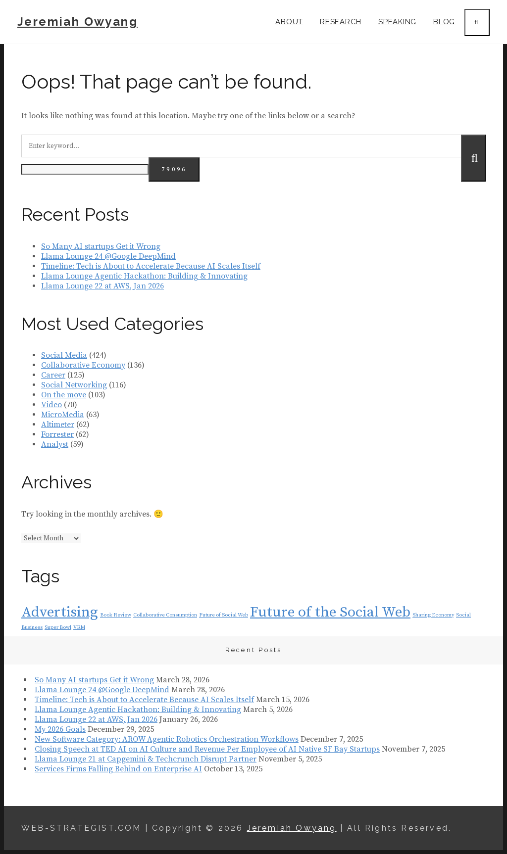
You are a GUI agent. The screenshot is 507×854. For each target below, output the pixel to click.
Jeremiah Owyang (77, 21)
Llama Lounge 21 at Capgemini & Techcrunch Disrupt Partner (145, 759)
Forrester (57, 434)
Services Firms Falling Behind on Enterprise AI (118, 769)
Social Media (64, 355)
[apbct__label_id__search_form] (85, 169)
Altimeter (57, 424)
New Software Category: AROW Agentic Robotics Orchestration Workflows (167, 739)
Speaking (397, 21)
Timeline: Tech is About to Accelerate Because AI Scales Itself (150, 266)
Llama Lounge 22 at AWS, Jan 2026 (102, 286)
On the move (63, 395)
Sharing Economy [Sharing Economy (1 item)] (433, 615)
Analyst (54, 444)
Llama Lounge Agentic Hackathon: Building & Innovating (144, 276)
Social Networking (74, 385)
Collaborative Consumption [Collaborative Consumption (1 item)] (165, 615)
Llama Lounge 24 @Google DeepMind (108, 256)
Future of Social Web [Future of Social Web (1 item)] (223, 615)
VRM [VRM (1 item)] (79, 627)
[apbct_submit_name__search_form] (174, 169)
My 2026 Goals (60, 729)
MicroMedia (62, 415)
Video (51, 405)
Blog (444, 21)
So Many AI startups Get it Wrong (100, 246)
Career (53, 375)
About (289, 21)
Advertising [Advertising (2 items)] (59, 612)
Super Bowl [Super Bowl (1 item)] (58, 627)
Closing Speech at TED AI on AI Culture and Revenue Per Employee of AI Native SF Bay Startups (207, 749)
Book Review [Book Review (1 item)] (115, 615)
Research (340, 21)
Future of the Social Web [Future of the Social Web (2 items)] (330, 612)
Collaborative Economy (83, 365)
